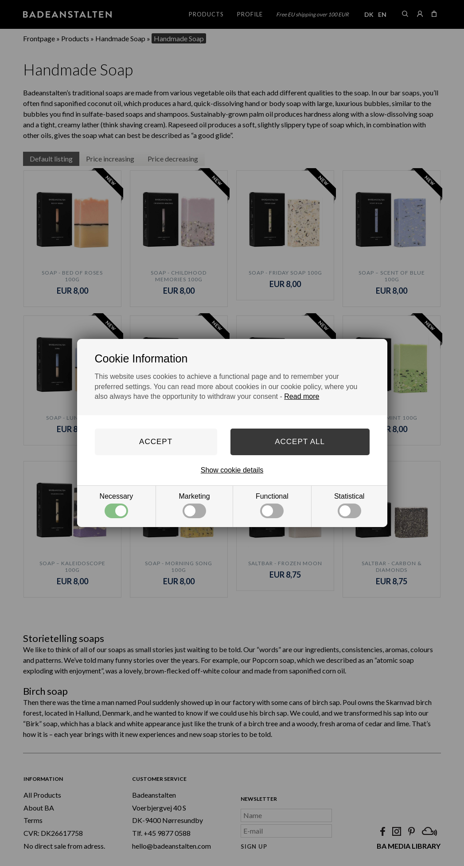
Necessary (116, 505)
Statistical (349, 505)
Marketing (194, 505)
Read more (301, 396)
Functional (272, 505)
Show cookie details (232, 470)
